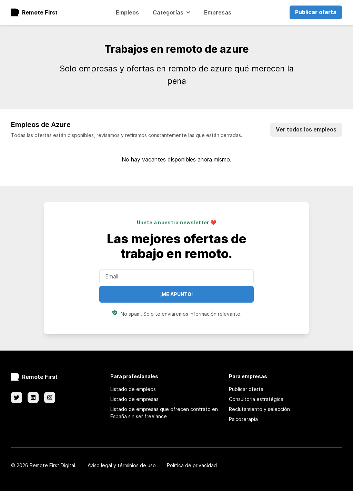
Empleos (127, 12)
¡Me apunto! (176, 294)
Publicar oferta (315, 12)
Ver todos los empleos (306, 129)
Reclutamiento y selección (259, 409)
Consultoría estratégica (256, 399)
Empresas (217, 12)
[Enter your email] (176, 276)
